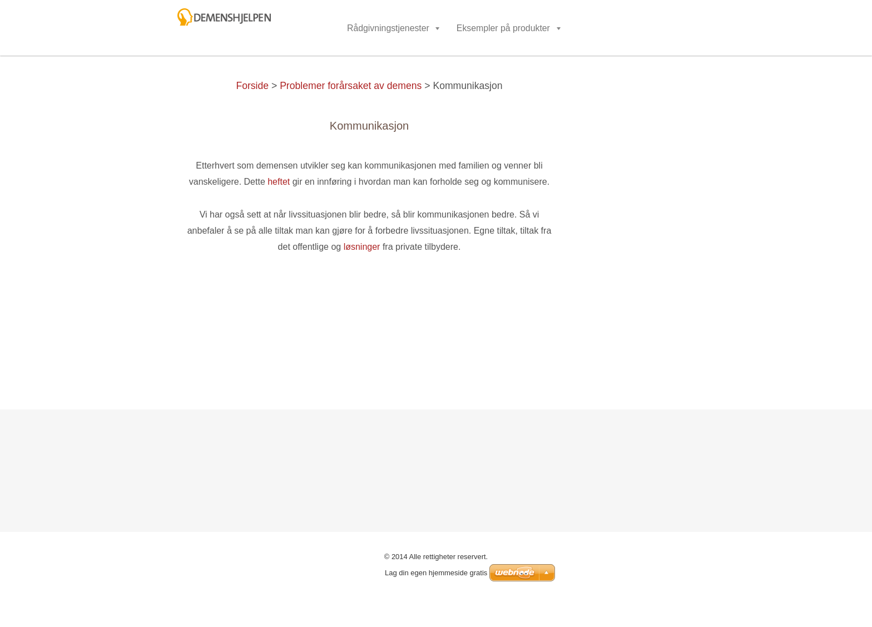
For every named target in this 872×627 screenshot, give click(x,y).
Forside (252, 85)
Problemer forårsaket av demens (351, 85)
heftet (278, 181)
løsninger (362, 246)
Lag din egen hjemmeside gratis (436, 573)
